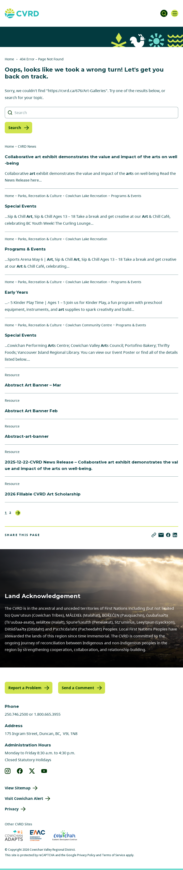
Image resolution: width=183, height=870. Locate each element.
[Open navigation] (174, 13)
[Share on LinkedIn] (175, 534)
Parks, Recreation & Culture (40, 195)
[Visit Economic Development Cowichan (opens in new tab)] (64, 835)
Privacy (12, 809)
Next (17, 513)
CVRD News (27, 146)
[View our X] (32, 771)
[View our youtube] (44, 771)
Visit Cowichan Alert (24, 798)
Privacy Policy (86, 855)
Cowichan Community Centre (89, 325)
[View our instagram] (8, 771)
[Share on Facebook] (168, 534)
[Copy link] (153, 534)
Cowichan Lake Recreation (86, 195)
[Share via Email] (161, 535)
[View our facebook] (20, 771)
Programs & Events (126, 195)
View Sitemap (17, 788)
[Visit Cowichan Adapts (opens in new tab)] (14, 835)
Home (9, 59)
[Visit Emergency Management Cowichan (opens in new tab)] (37, 835)
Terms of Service (113, 855)
